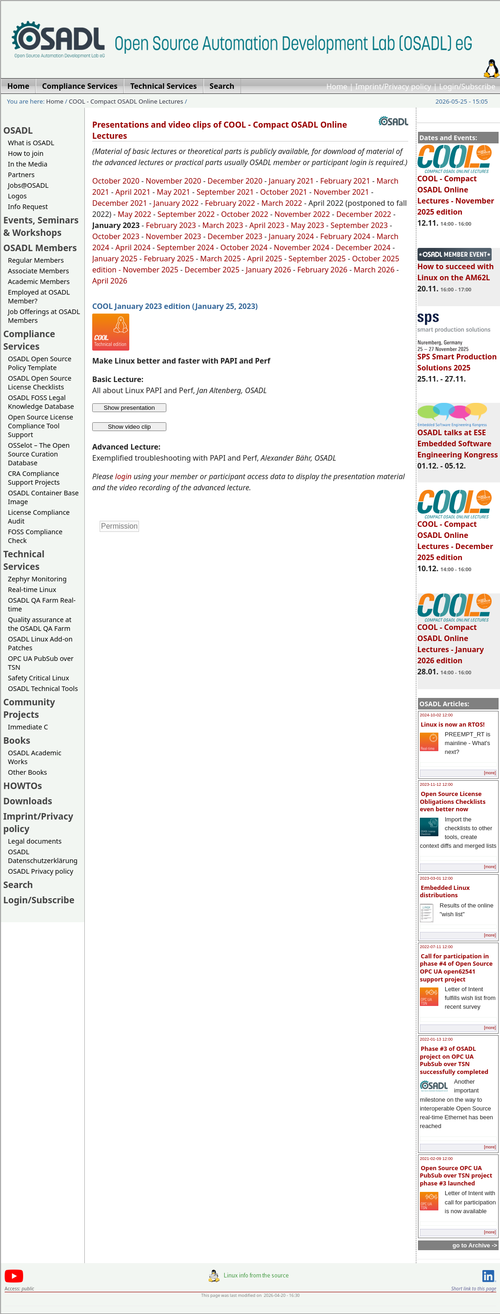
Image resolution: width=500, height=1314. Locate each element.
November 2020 (173, 181)
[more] (490, 773)
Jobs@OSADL (28, 185)
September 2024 (185, 247)
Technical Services (23, 560)
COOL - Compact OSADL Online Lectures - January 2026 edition (455, 640)
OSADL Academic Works (34, 757)
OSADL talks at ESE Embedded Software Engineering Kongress (458, 439)
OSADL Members (40, 247)
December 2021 (119, 203)
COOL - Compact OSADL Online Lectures (126, 101)
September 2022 (186, 214)
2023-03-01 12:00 (436, 878)
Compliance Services (29, 339)
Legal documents (35, 841)
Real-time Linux (32, 589)
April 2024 (133, 247)
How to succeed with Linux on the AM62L (456, 268)
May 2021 (173, 192)
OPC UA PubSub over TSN (41, 663)
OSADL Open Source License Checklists (39, 382)
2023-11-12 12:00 (436, 784)
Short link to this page (473, 1288)
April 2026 (109, 281)
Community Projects (29, 708)
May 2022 (134, 214)
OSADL (18, 130)
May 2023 (307, 225)
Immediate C (28, 726)
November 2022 (302, 214)
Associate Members (38, 270)
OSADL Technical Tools (43, 688)
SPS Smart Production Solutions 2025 (457, 358)
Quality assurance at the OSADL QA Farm (39, 624)
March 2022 (281, 203)
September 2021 (225, 192)
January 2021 (291, 181)
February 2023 (171, 225)
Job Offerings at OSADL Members (44, 316)
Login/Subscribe (467, 86)
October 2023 (115, 236)
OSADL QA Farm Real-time (42, 604)
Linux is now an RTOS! (453, 724)
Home (337, 86)
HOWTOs (22, 785)
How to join (26, 153)
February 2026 (322, 270)
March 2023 (222, 225)
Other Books (27, 772)
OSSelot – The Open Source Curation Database (39, 454)
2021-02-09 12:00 (436, 1158)
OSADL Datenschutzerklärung (42, 856)
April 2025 (264, 258)
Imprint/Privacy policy (393, 86)
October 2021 (283, 192)
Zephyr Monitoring (37, 578)
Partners (21, 174)
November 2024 (301, 247)
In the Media (27, 164)
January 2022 (176, 203)
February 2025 (169, 258)
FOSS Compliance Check (35, 536)
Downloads (27, 801)
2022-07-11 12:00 (436, 946)
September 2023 (359, 225)
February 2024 (345, 236)
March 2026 (374, 270)
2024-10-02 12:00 (436, 715)
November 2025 (150, 270)
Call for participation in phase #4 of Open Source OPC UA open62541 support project (456, 967)
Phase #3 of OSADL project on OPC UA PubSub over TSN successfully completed (454, 1060)
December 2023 (235, 236)
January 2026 (268, 270)
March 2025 (220, 258)
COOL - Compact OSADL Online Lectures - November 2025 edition (456, 191)
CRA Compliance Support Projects (34, 478)
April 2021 (133, 192)
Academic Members (39, 281)
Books (16, 740)
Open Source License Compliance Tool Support (40, 426)
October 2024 (243, 247)
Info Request (28, 206)
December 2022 (364, 214)
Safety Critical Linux (38, 677)
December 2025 (212, 270)
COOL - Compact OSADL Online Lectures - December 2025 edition (455, 536)
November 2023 (173, 236)
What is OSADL (31, 142)
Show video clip (129, 426)
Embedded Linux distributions (445, 891)
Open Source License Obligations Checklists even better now (453, 801)
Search (18, 884)
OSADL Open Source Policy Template (39, 363)
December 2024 (363, 247)
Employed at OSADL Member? (39, 296)
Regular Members (36, 260)
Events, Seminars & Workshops (41, 226)
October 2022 (244, 214)
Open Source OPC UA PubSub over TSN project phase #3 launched (456, 1175)
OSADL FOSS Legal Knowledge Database (41, 402)
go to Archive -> (474, 1245)
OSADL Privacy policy (40, 871)
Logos (17, 195)
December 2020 (235, 181)
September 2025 (317, 258)
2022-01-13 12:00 (436, 1039)
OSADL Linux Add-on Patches (40, 643)
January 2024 (291, 236)
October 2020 (115, 181)
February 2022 (230, 203)
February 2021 (345, 181)
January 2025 (115, 258)
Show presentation (129, 407)
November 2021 (341, 192)
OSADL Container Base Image (43, 497)
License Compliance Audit (39, 516)
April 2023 (267, 225)
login (123, 476)
